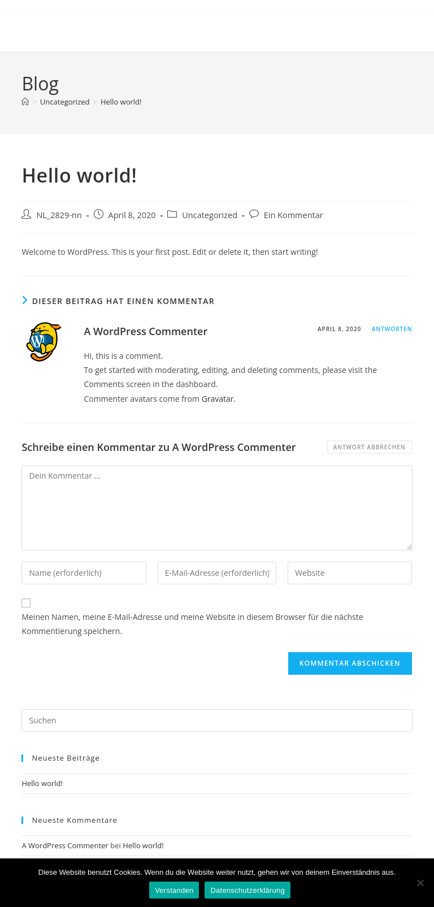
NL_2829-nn (58, 215)
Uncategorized (209, 215)
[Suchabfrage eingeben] (216, 720)
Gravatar (218, 398)
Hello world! (121, 102)
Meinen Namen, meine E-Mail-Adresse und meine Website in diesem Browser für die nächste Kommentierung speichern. (192, 623)
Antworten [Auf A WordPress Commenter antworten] (392, 329)
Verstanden (174, 890)
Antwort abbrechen (369, 447)
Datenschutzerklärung (247, 890)
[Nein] (420, 882)
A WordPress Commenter (145, 331)
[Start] (25, 102)
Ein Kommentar (293, 215)
